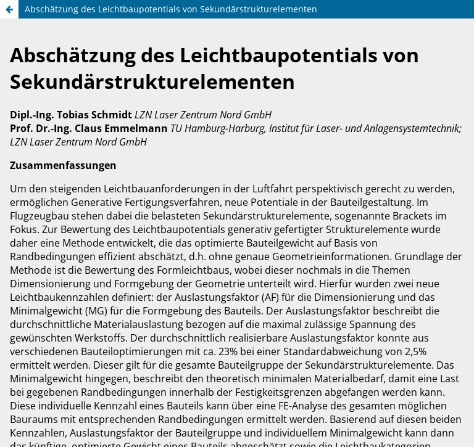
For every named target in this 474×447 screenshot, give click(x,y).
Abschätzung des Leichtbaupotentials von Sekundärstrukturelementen (171, 9)
